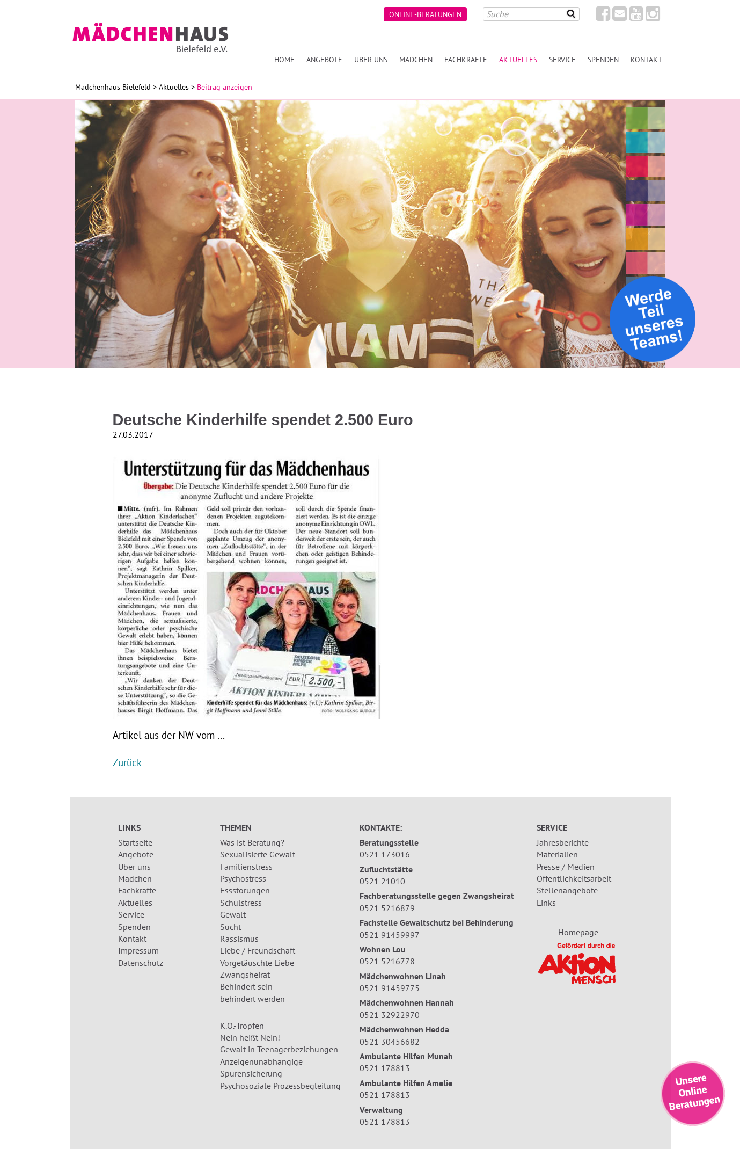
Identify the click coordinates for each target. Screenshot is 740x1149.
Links (546, 902)
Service (562, 59)
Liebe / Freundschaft (257, 950)
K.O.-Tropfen (242, 1025)
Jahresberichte (563, 842)
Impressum (138, 950)
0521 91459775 (390, 988)
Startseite (135, 842)
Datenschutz (140, 962)
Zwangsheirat (245, 974)
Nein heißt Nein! (250, 1037)
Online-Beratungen (425, 14)
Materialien (557, 854)
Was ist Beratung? (252, 842)
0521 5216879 (387, 908)
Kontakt (646, 59)
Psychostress (243, 878)
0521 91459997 (390, 934)
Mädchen (416, 59)
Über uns (370, 59)
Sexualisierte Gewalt (257, 854)
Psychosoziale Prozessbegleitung (280, 1085)
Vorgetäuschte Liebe (257, 962)
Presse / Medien (566, 866)
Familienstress (246, 866)
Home (284, 59)
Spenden (603, 59)
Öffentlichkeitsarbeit (574, 878)
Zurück (127, 762)
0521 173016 (385, 854)
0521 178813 (385, 1068)
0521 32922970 (390, 1014)
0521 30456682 (390, 1041)
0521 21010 (382, 881)
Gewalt (233, 914)
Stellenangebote (567, 890)
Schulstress (241, 902)
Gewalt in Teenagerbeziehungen (279, 1049)
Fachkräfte (465, 59)
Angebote (324, 59)
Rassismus (239, 938)
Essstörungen (245, 890)
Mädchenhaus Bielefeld (113, 87)
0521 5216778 (387, 961)
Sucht (230, 926)
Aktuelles (518, 59)
